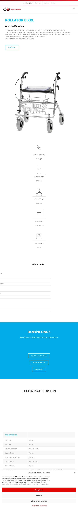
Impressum (43, 505)
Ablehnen (39, 495)
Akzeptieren (39, 490)
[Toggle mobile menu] (74, 8)
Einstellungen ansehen (39, 501)
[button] (75, 473)
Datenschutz (35, 505)
